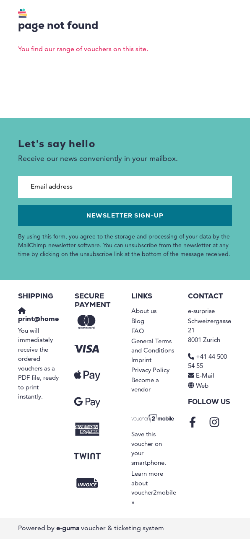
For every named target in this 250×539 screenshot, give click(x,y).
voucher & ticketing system (110, 528)
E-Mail (205, 376)
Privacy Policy (150, 371)
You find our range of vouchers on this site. (83, 49)
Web (202, 386)
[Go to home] (53, 14)
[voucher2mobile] (153, 419)
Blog (137, 322)
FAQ (137, 332)
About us (143, 311)
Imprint (141, 361)
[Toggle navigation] (228, 14)
